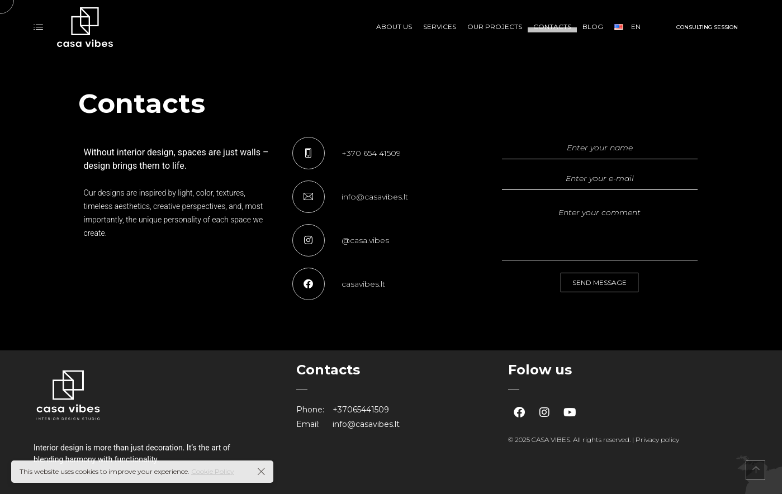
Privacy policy (657, 439)
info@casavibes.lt (366, 424)
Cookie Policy (212, 471)
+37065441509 (361, 410)
